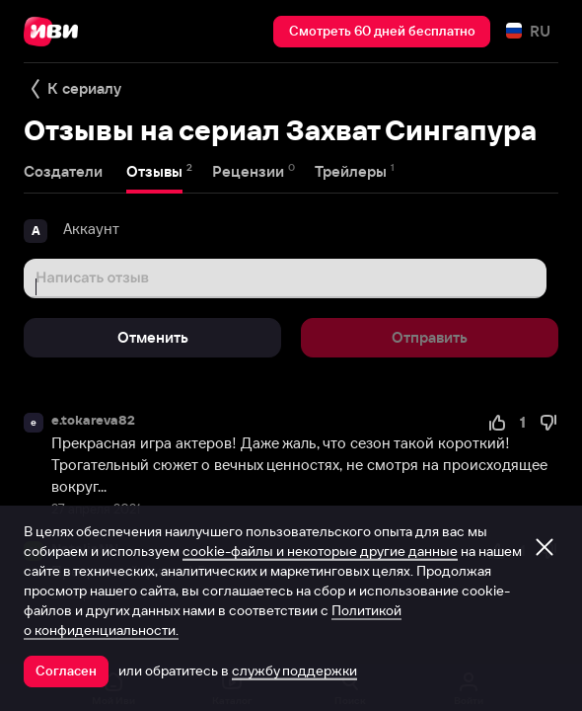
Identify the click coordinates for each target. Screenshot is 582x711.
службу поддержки (294, 670)
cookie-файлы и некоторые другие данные (320, 551)
